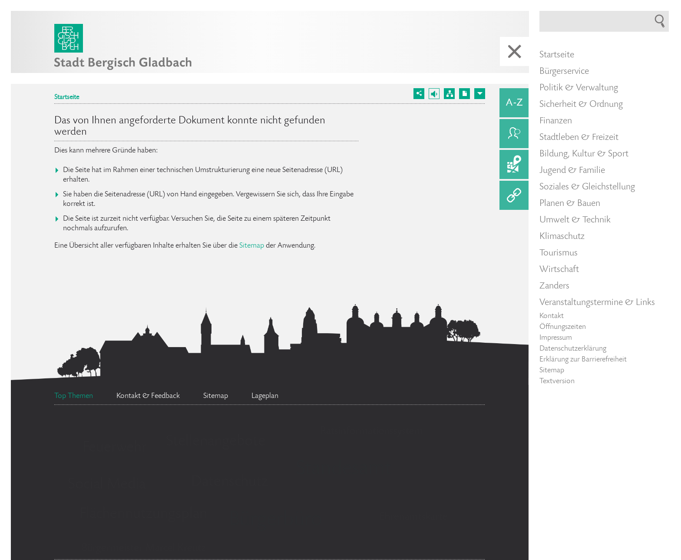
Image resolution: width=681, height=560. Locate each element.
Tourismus (558, 253)
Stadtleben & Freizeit (578, 137)
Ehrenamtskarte (414, 517)
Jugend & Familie (572, 171)
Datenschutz (229, 482)
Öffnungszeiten (562, 327)
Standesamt (343, 469)
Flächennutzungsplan (143, 514)
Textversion (557, 381)
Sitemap (251, 246)
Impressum (555, 338)
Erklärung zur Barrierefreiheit (583, 360)
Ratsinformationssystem (371, 431)
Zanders (554, 286)
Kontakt (551, 316)
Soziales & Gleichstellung (587, 187)
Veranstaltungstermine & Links (597, 303)
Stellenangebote (215, 442)
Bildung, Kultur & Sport (583, 154)
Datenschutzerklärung (572, 349)
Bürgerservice (564, 71)
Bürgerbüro (275, 520)
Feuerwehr (115, 448)
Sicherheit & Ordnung (581, 104)
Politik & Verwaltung (578, 88)
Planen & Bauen (569, 204)
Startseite (66, 97)
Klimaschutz (562, 237)
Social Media (106, 485)
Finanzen (555, 121)
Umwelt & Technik (575, 220)
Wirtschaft (559, 270)
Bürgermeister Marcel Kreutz (143, 548)
